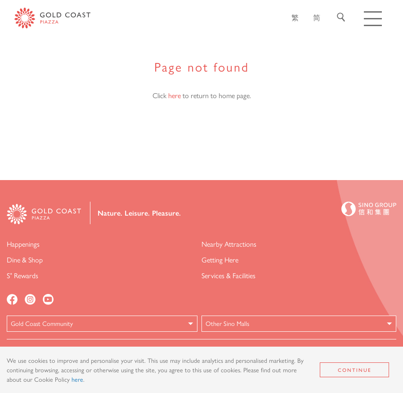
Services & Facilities (228, 275)
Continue (355, 369)
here (174, 95)
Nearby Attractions (229, 244)
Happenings (23, 244)
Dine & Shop (25, 259)
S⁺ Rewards (22, 275)
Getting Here (220, 259)
